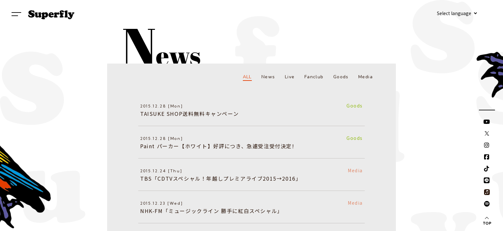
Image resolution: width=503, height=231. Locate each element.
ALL (247, 77)
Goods (341, 77)
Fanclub (314, 77)
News (268, 77)
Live (290, 77)
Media (365, 77)
